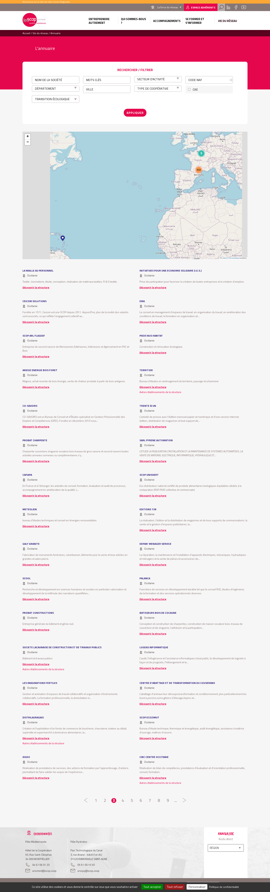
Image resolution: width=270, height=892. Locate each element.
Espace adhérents (203, 7)
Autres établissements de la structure (160, 392)
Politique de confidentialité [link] (224, 887)
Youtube (244, 7)
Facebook (235, 7)
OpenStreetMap (234, 258)
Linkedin (228, 7)
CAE (195, 89)
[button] (63, 238)
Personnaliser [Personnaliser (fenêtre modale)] (197, 886)
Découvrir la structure (35, 287)
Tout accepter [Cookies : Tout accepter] (152, 886)
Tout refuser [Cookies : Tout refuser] (175, 886)
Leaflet (223, 258)
